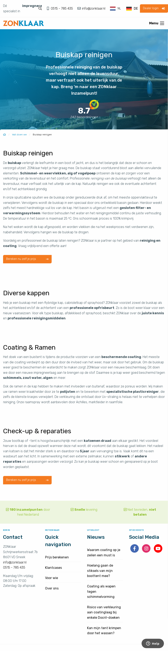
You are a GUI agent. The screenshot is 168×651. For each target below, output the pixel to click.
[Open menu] (162, 23)
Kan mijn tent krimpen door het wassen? (104, 630)
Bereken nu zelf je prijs (27, 259)
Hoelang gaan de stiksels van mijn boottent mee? (100, 570)
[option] (132, 9)
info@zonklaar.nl (93, 8)
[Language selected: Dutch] (124, 8)
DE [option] (136, 8)
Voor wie (51, 578)
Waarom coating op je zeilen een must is (103, 552)
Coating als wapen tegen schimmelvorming (101, 591)
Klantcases (53, 568)
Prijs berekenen (57, 557)
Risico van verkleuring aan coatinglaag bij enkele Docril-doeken (104, 612)
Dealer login (154, 8)
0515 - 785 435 (62, 8)
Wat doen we (19, 134)
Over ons (52, 588)
